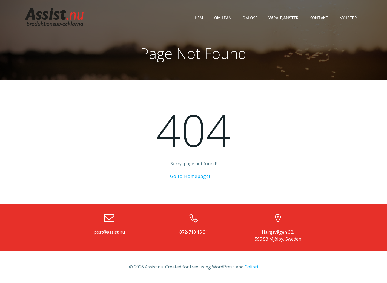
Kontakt (318, 17)
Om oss (249, 17)
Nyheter (348, 17)
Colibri (251, 267)
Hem (199, 17)
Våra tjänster (283, 17)
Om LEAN (222, 17)
